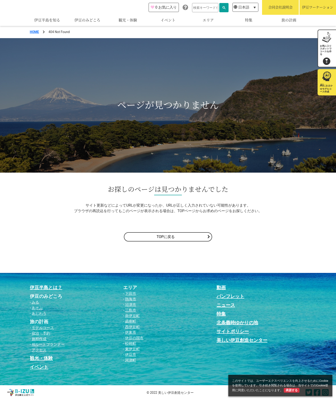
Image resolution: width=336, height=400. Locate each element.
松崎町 (130, 343)
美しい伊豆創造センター (242, 340)
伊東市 (130, 332)
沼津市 (130, 304)
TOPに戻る (183, 237)
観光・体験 (128, 20)
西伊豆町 (132, 327)
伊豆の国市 (134, 338)
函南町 (130, 321)
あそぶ (37, 308)
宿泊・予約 (41, 333)
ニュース (226, 305)
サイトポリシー (233, 331)
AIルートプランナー (48, 344)
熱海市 (130, 299)
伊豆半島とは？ (46, 287)
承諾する (292, 390)
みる (35, 302)
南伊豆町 (132, 316)
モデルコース (43, 328)
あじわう (39, 313)
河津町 (130, 360)
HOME (34, 32)
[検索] (205, 7)
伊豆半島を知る (47, 20)
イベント (168, 20)
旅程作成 (39, 339)
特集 (248, 20)
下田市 (130, 293)
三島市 (130, 310)
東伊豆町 (132, 349)
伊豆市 (130, 354)
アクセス (39, 350)
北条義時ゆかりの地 (237, 322)
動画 (221, 287)
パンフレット (230, 296)
